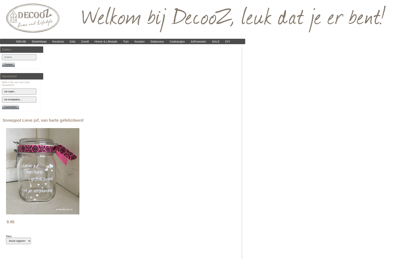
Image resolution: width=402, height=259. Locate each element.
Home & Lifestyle (105, 41)
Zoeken (8, 64)
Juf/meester (198, 41)
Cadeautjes (177, 41)
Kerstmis (58, 41)
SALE (215, 41)
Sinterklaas (39, 41)
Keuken (139, 41)
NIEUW (21, 41)
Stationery (157, 41)
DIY (227, 41)
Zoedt (85, 41)
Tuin (126, 41)
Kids (72, 41)
